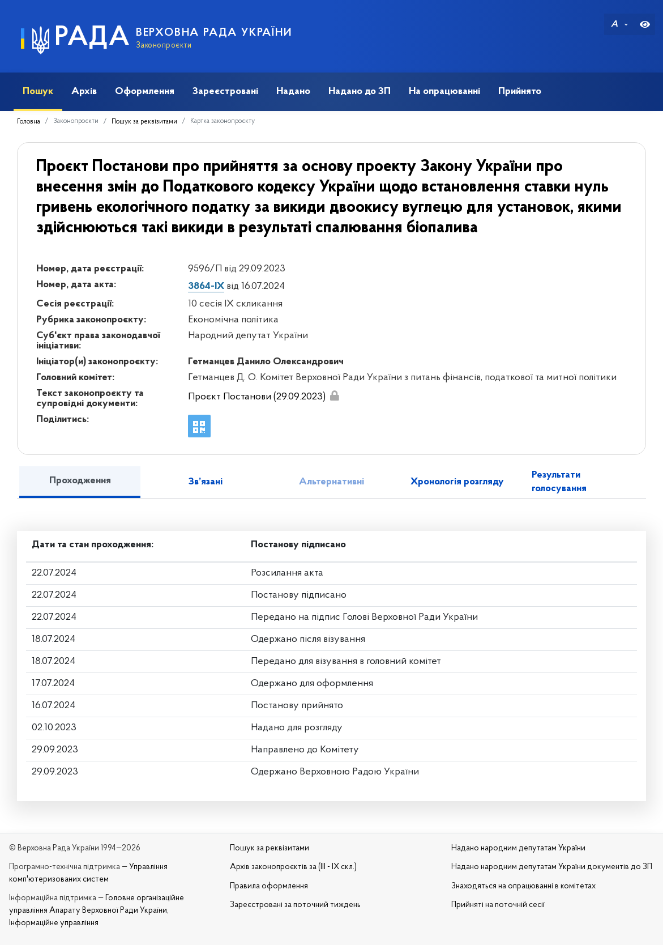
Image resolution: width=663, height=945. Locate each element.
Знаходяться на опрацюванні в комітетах (523, 886)
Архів (84, 91)
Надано (293, 91)
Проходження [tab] (80, 480)
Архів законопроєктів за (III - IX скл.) (293, 867)
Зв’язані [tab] (206, 481)
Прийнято (519, 91)
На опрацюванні (444, 91)
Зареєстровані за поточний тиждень (295, 905)
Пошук (38, 91)
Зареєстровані (225, 91)
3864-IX (206, 286)
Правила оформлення (269, 886)
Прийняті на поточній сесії (498, 905)
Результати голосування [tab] (559, 481)
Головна (28, 121)
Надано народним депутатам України (518, 848)
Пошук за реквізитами (144, 121)
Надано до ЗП (359, 91)
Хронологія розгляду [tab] (457, 481)
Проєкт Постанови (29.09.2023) (257, 396)
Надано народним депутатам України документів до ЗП (551, 867)
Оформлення (144, 91)
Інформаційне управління (54, 923)
